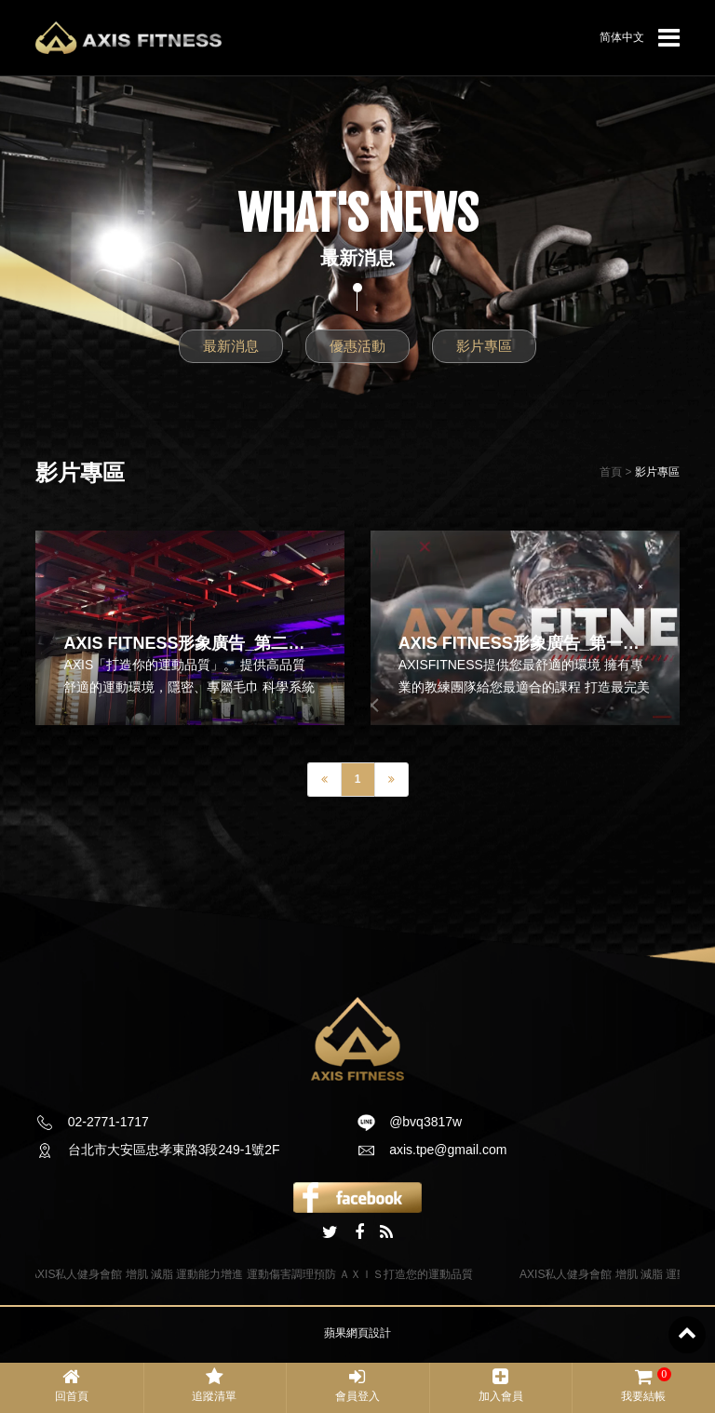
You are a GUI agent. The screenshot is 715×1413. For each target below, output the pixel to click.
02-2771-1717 (108, 1121)
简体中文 (622, 37)
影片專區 (484, 346)
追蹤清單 (215, 1385)
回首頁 (71, 1385)
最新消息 (231, 346)
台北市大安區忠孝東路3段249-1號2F (174, 1149)
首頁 (611, 471)
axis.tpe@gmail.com (447, 1149)
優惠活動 (357, 346)
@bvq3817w (425, 1121)
